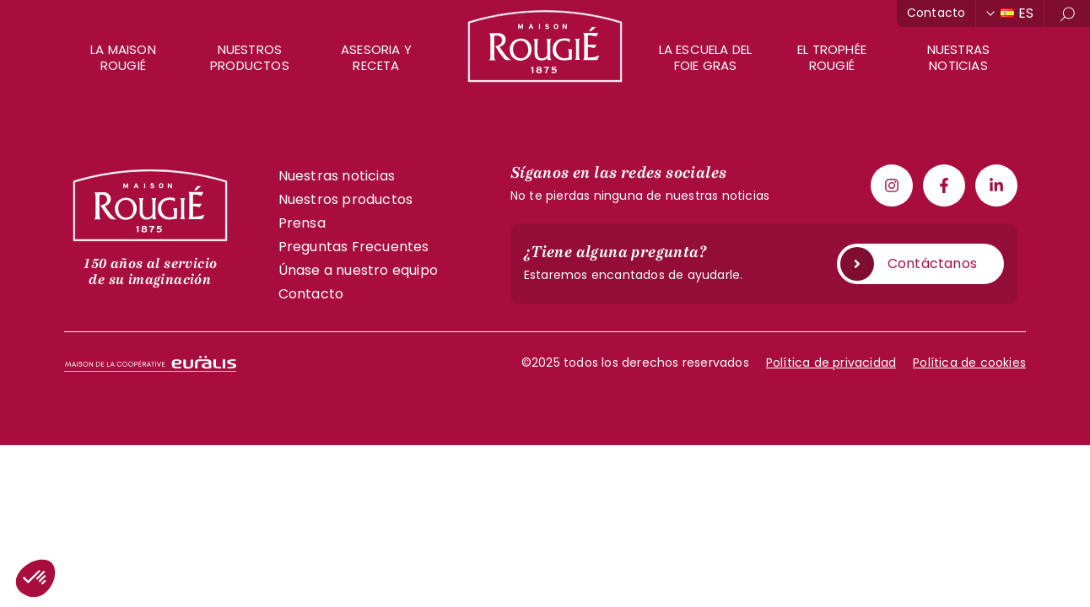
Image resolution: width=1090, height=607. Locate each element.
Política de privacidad (831, 362)
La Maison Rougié (123, 57)
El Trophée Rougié (831, 57)
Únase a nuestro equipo (358, 270)
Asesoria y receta (376, 57)
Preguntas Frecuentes (353, 246)
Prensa (302, 223)
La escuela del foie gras (706, 57)
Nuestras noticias (958, 57)
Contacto (936, 12)
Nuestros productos (249, 57)
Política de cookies (969, 362)
